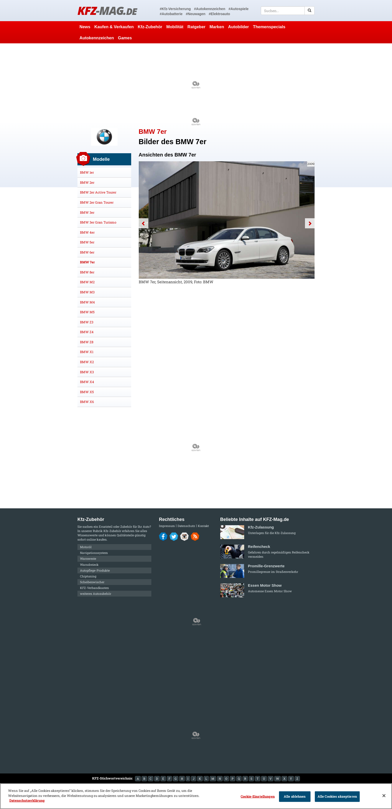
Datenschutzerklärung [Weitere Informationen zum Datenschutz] (27, 800)
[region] (196, 796)
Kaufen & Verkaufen (114, 26)
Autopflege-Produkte (95, 570)
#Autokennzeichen (209, 9)
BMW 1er (87, 172)
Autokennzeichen (96, 38)
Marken (217, 26)
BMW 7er (87, 262)
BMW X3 (87, 372)
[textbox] (288, 10)
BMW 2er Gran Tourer (97, 202)
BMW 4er (87, 232)
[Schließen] (383, 795)
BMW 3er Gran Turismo (98, 222)
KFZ (107, 10)
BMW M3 (87, 292)
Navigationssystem (94, 553)
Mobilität (174, 26)
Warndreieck (89, 565)
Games (125, 38)
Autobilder (238, 26)
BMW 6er (87, 252)
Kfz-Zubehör (150, 26)
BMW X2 (87, 362)
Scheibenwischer (92, 582)
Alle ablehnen (295, 796)
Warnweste (88, 558)
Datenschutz (186, 526)
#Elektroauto (219, 14)
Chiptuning (88, 576)
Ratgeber (196, 26)
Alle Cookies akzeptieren (337, 796)
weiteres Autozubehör (95, 594)
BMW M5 (87, 312)
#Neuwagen (196, 14)
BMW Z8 (86, 342)
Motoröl (86, 547)
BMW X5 (87, 392)
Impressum (167, 526)
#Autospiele (238, 9)
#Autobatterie (171, 14)
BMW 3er (87, 212)
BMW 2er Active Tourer (98, 192)
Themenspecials (269, 26)
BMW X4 (87, 382)
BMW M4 (87, 302)
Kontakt (203, 526)
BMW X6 (87, 401)
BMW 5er (87, 242)
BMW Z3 (86, 322)
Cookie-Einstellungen (258, 796)
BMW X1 (86, 352)
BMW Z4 (87, 332)
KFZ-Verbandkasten (94, 588)
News (84, 26)
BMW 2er (87, 182)
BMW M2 (87, 282)
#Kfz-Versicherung (175, 9)
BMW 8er (87, 272)
